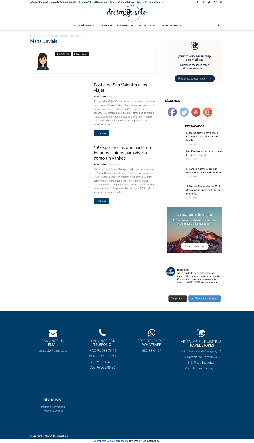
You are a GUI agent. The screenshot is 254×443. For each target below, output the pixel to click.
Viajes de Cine (147, 26)
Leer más (101, 133)
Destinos (106, 26)
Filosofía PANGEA (84, 26)
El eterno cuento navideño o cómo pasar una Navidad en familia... (202, 137)
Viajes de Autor (171, 26)
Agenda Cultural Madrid (63, 2)
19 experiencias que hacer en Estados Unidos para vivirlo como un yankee (122, 152)
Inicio (32, 36)
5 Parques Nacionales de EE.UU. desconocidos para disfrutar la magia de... (204, 190)
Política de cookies (53, 411)
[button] (219, 26)
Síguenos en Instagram (204, 298)
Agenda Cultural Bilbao (122, 2)
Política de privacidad (53, 407)
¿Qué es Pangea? (39, 2)
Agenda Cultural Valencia (150, 2)
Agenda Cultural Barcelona (93, 2)
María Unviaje (100, 97)
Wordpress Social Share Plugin (111, 441)
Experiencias (125, 26)
